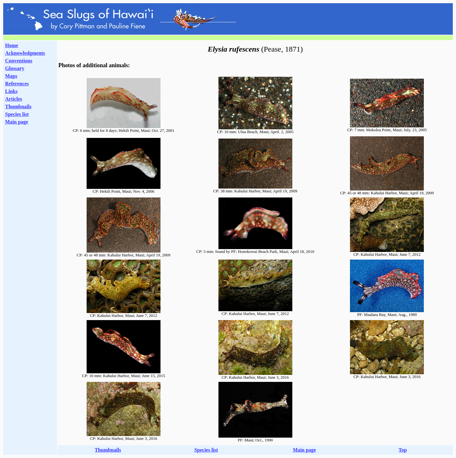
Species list (17, 114)
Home (11, 45)
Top (403, 450)
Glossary (14, 68)
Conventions (18, 60)
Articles (13, 99)
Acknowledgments (25, 53)
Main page (16, 122)
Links (11, 91)
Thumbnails (18, 106)
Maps (11, 76)
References (17, 83)
